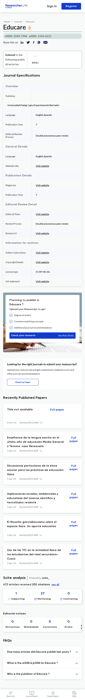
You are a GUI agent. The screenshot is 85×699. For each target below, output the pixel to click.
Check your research (42, 335)
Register (71, 6)
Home (7, 21)
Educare (30, 21)
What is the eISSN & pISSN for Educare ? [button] (32, 663)
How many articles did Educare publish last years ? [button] (39, 652)
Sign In (52, 6)
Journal (18, 21)
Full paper (57, 409)
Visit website (42, 165)
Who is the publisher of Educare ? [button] (28, 674)
